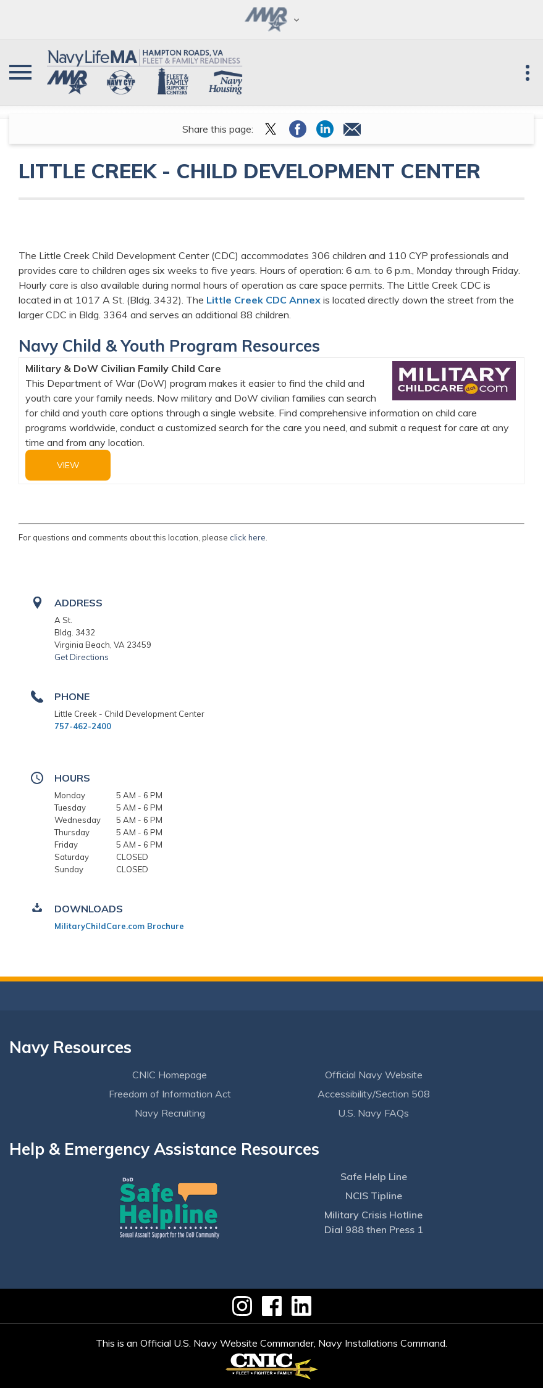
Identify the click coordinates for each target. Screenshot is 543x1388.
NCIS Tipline (373, 1195)
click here (248, 537)
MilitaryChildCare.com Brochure (119, 926)
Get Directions (81, 657)
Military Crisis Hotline (373, 1214)
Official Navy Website (374, 1074)
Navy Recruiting (170, 1113)
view (68, 465)
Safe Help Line (373, 1176)
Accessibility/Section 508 (374, 1094)
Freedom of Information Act (170, 1094)
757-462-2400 (82, 726)
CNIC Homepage (169, 1074)
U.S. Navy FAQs (373, 1113)
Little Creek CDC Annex (263, 300)
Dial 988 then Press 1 (373, 1229)
